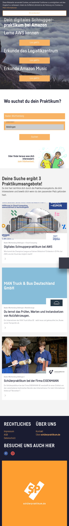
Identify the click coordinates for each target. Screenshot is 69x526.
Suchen (34, 137)
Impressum (9, 431)
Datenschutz (9, 438)
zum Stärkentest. (26, 161)
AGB (6, 435)
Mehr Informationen (10, 8)
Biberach (34, 121)
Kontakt (39, 431)
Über (48, 435)
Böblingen (34, 127)
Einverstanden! (34, 13)
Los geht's (34, 42)
